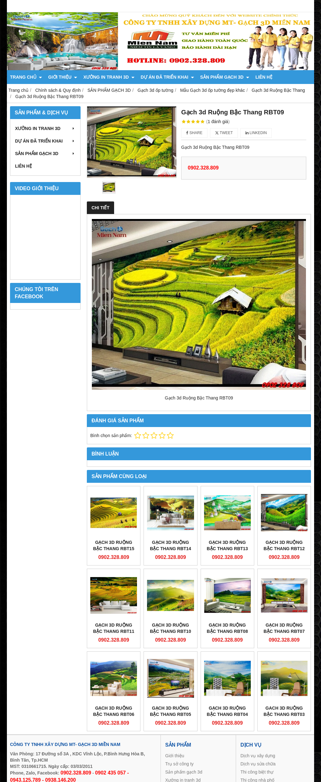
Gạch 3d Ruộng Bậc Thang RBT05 (170, 711)
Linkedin (256, 133)
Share (194, 133)
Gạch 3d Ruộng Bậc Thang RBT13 (227, 545)
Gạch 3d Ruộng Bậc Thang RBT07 (284, 628)
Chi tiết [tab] (100, 207)
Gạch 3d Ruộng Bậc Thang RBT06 (113, 711)
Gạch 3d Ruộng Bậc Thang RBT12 (284, 545)
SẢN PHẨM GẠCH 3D (224, 77)
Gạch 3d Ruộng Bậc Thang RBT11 (113, 628)
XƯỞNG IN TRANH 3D (108, 77)
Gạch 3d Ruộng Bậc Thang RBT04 (227, 711)
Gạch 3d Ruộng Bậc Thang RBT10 (170, 628)
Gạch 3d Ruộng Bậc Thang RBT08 (227, 628)
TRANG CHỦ (26, 77)
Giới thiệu (174, 755)
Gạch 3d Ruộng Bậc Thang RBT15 (113, 545)
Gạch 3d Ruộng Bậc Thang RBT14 (170, 545)
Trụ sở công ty (179, 763)
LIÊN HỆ (263, 77)
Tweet (224, 133)
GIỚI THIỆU (62, 77)
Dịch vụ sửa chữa (258, 763)
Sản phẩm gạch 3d (183, 771)
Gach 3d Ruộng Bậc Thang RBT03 (284, 711)
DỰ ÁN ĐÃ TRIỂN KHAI (167, 77)
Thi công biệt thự (256, 771)
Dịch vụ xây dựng (257, 755)
